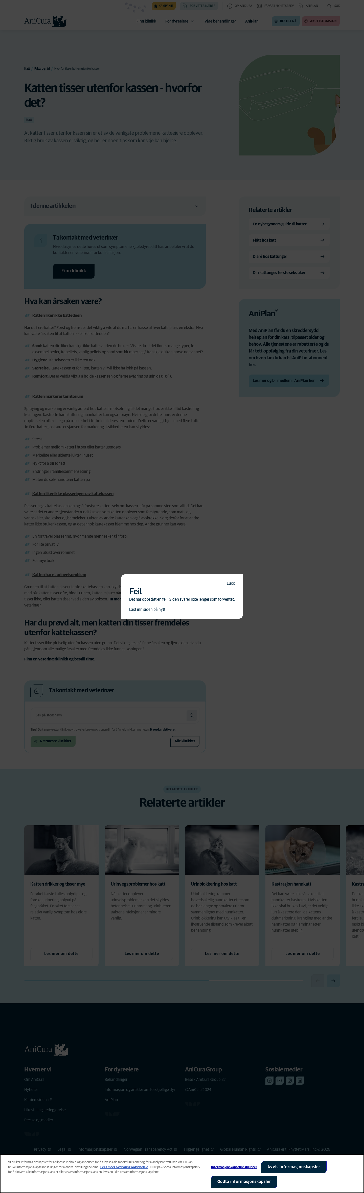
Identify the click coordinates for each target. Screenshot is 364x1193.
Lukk (231, 583)
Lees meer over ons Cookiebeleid (124, 1167)
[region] (182, 1174)
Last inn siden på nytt (147, 610)
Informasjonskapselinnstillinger (234, 1167)
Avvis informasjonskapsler (293, 1167)
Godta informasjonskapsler (244, 1182)
